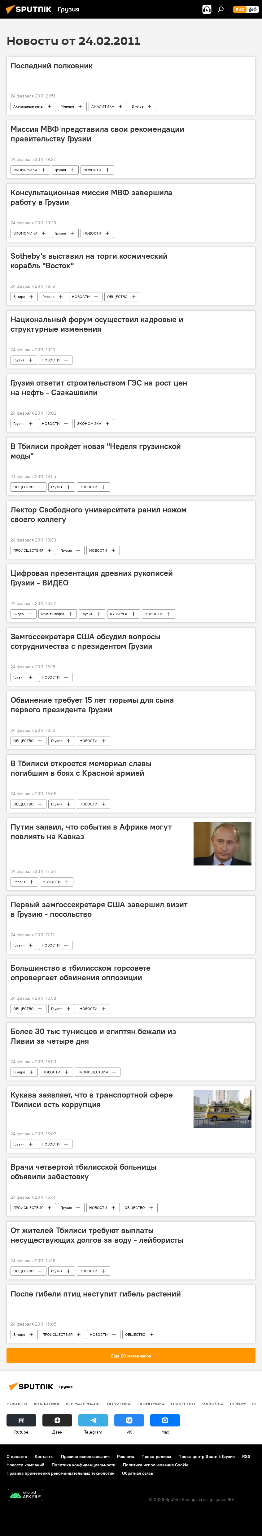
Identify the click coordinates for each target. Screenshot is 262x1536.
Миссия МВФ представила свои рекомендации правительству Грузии (97, 134)
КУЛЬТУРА (118, 613)
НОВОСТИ (92, 169)
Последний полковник (52, 66)
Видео (18, 613)
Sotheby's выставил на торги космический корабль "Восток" (89, 260)
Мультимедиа (52, 613)
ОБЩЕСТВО (117, 296)
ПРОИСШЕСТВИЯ (28, 550)
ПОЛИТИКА (119, 1403)
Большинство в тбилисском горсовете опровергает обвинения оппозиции (81, 972)
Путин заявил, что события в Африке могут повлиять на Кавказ (91, 831)
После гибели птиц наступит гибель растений (96, 1294)
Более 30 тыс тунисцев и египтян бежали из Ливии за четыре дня (93, 1036)
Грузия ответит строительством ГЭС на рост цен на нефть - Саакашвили (99, 387)
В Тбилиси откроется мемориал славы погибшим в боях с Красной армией (81, 768)
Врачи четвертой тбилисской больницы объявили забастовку (83, 1171)
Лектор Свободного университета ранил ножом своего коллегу (99, 514)
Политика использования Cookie (156, 1465)
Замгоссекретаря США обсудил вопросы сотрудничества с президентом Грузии (85, 641)
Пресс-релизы (156, 1456)
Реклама (125, 1456)
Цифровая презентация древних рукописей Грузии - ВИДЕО (92, 578)
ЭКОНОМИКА (25, 169)
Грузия (60, 169)
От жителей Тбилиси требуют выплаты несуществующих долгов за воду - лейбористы (97, 1235)
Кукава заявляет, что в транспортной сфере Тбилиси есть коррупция (92, 1099)
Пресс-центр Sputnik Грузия (206, 1456)
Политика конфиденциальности (84, 1465)
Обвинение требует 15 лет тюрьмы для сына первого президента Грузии (92, 704)
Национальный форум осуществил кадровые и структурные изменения (97, 324)
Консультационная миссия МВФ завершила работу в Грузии (91, 197)
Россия (48, 296)
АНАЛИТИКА (102, 106)
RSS (246, 1456)
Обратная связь (137, 1473)
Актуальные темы (28, 106)
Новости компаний (25, 1465)
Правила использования (85, 1456)
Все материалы (83, 1403)
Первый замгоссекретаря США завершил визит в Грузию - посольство (99, 909)
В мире (137, 106)
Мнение (67, 106)
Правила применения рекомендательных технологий (61, 1473)
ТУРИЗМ (237, 1403)
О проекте (17, 1456)
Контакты (44, 1456)
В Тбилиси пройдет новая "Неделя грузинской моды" (96, 451)
